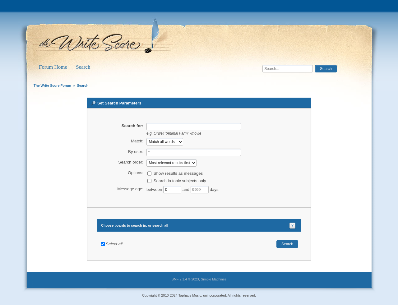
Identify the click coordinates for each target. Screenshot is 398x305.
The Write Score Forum (104, 37)
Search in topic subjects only (180, 180)
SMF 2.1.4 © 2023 (185, 279)
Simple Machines (213, 279)
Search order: (130, 162)
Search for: (132, 125)
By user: (135, 151)
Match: (137, 141)
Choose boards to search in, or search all (134, 225)
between (154, 189)
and (186, 189)
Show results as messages (178, 173)
